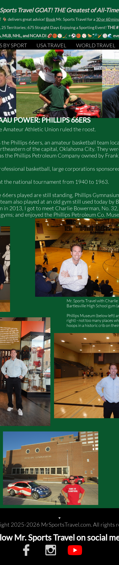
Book (50, 19)
